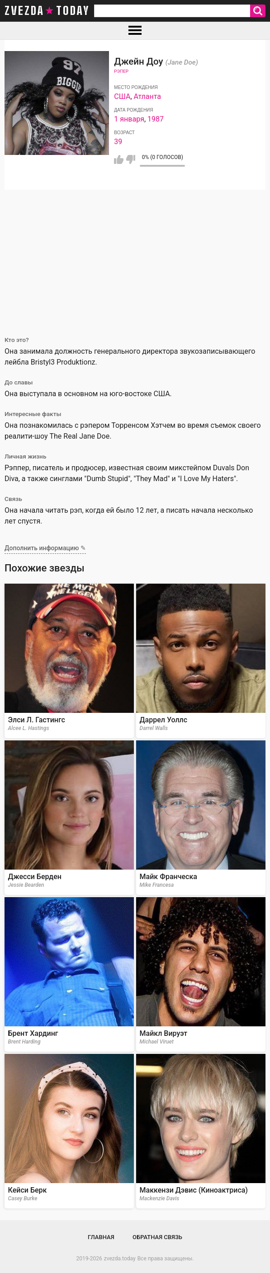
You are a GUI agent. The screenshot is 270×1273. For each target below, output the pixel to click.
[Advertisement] (135, 257)
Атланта (147, 96)
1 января (129, 119)
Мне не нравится (130, 159)
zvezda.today (120, 1258)
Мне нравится (118, 159)
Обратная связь (157, 1237)
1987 (155, 119)
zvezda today (47, 10)
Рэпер (121, 71)
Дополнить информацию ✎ (45, 548)
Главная (101, 1237)
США (122, 96)
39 (118, 141)
